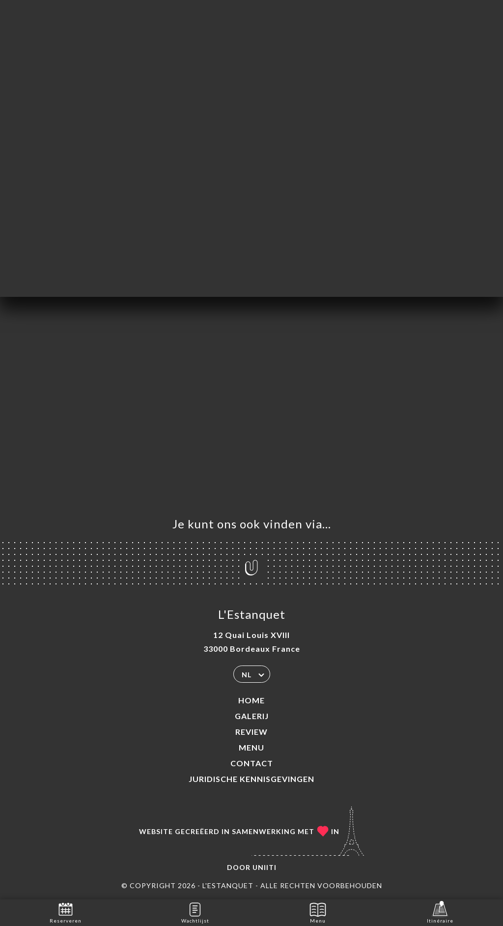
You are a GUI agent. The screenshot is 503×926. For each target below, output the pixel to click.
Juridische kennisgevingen (251, 778)
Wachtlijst (195, 912)
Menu (251, 747)
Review (251, 731)
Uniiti (264, 867)
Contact (251, 763)
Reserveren (66, 912)
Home (251, 700)
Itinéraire (440, 912)
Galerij (252, 716)
